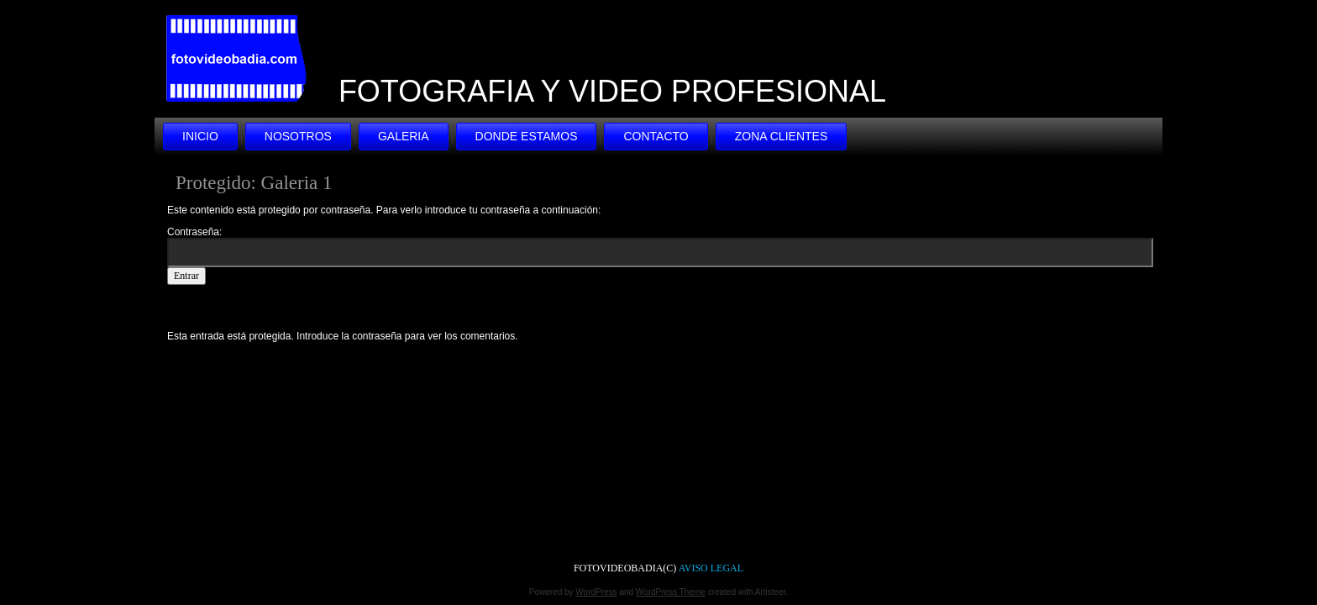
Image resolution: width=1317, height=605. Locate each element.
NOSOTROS (298, 136)
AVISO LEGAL (711, 568)
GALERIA (403, 136)
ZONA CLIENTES (781, 136)
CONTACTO (655, 136)
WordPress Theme (671, 592)
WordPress (596, 592)
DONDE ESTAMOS (526, 136)
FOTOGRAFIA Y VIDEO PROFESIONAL (612, 91)
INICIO (200, 136)
